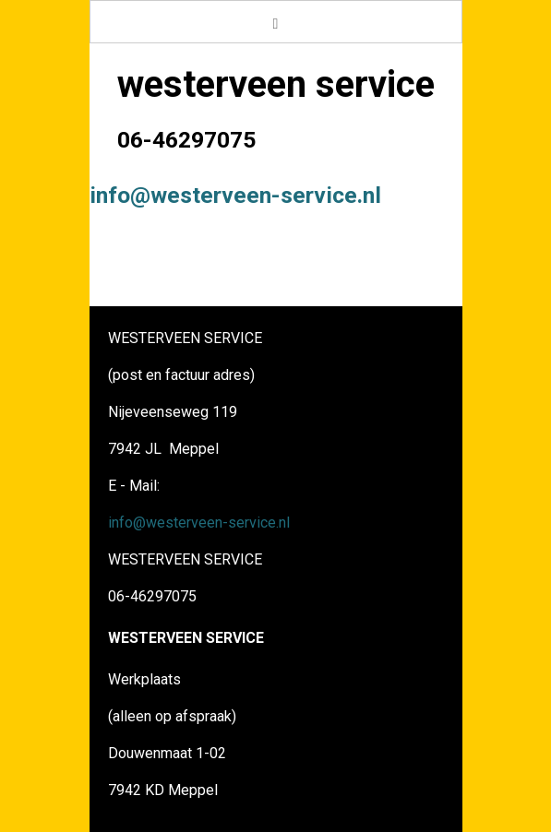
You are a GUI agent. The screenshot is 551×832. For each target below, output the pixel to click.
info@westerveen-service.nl (235, 195)
